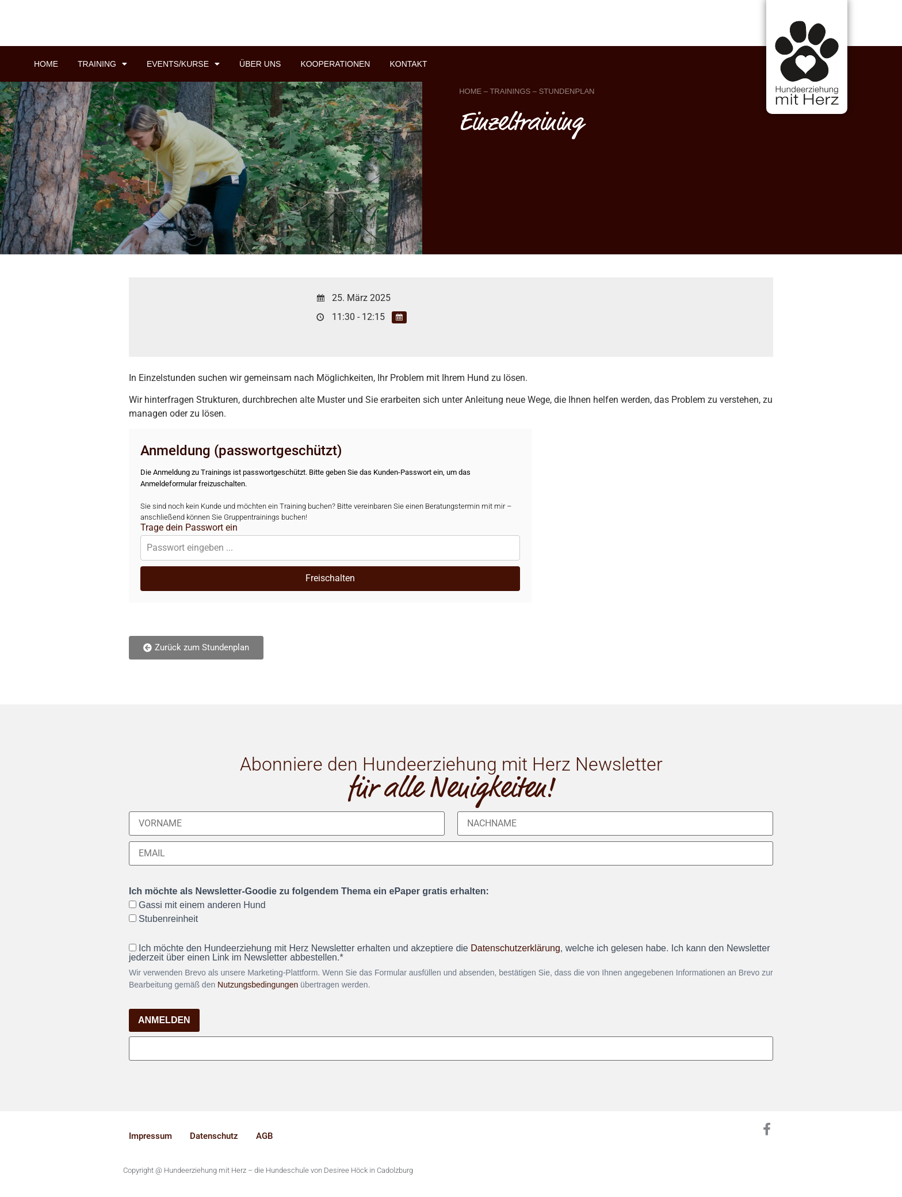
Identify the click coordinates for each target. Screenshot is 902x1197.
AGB (264, 1136)
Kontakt (408, 63)
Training (102, 64)
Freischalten (330, 578)
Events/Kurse (183, 64)
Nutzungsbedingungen (257, 984)
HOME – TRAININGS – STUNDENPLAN (526, 91)
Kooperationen (335, 63)
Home (46, 63)
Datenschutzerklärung (515, 948)
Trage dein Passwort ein (189, 527)
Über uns (260, 63)
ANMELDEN (164, 1020)
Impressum (150, 1136)
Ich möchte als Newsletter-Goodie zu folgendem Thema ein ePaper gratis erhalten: (309, 891)
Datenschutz (214, 1136)
